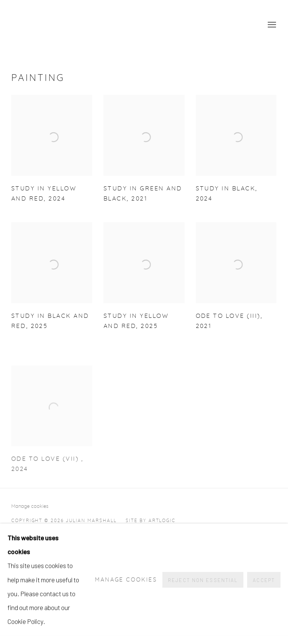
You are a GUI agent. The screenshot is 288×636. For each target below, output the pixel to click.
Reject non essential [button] (203, 580)
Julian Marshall (97, 25)
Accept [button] (264, 580)
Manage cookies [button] (29, 506)
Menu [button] (271, 25)
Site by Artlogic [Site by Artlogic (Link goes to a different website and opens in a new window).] (151, 520)
